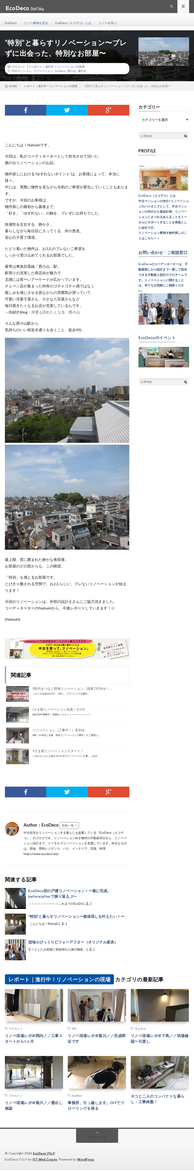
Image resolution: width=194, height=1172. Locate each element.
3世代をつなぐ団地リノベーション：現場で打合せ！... (72, 688)
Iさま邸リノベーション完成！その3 (58, 709)
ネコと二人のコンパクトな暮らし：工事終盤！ (159, 1100)
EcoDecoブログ (44, 1156)
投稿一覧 (68, 825)
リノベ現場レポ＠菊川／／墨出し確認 (33, 1107)
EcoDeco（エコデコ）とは (78, 23)
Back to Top (97, 1139)
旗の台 (82, 70)
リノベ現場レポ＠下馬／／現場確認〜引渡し (159, 1039)
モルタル (140, 1028)
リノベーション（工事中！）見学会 (58, 730)
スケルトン (16, 1028)
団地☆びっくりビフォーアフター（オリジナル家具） (73, 942)
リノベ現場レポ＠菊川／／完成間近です (96, 1039)
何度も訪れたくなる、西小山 (55, 312)
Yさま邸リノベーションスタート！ (58, 751)
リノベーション (43, 70)
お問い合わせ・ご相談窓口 (162, 254)
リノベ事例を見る (38, 23)
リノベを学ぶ (115, 23)
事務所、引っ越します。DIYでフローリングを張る (95, 1107)
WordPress (87, 1161)
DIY (74, 1028)
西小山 (71, 70)
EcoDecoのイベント (158, 341)
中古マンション (21, 70)
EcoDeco (11, 23)
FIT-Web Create (45, 1161)
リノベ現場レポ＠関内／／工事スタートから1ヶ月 (33, 1039)
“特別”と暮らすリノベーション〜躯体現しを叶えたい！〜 (76, 916)
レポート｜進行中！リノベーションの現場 (58, 66)
